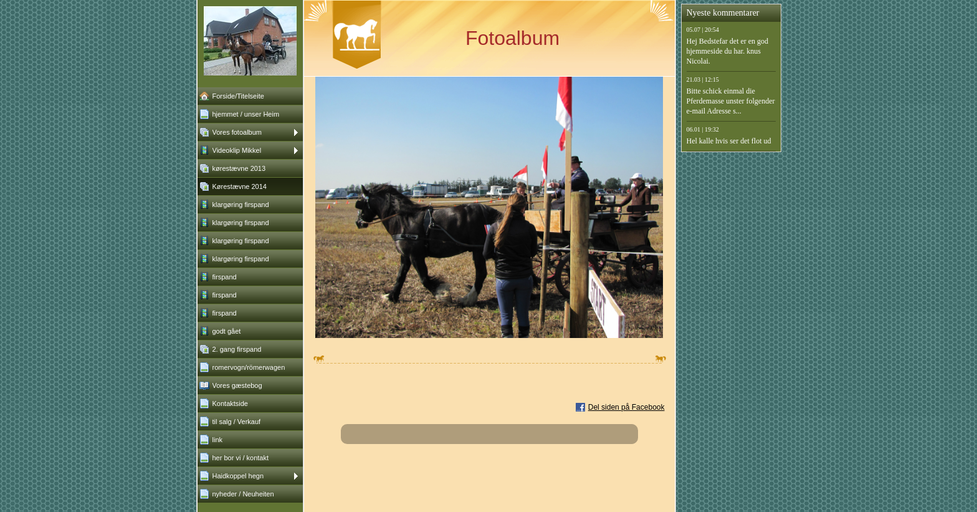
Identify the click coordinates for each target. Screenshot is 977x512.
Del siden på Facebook (626, 407)
